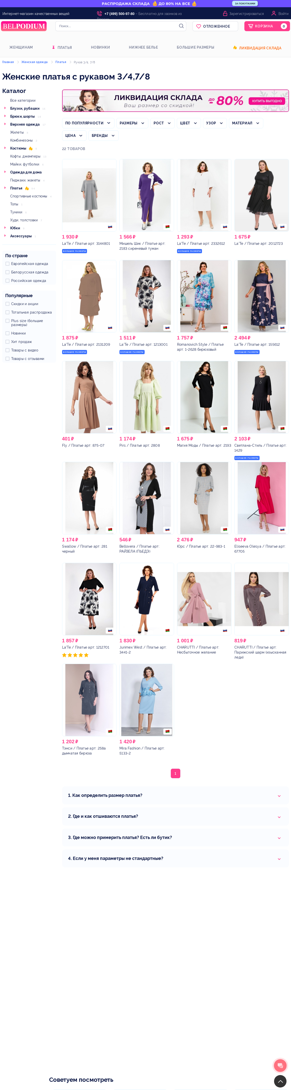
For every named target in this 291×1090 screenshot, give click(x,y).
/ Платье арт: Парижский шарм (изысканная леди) (260, 652)
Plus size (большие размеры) (27, 323)
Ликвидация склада (260, 48)
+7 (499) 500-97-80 (119, 14)
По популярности (84, 123)
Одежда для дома (26, 172)
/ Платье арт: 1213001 (143, 344)
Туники (16, 212)
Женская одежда (34, 62)
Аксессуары (21, 236)
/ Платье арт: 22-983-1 (201, 546)
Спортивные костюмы (28, 196)
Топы (14, 204)
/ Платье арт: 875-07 (83, 445)
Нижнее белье (143, 47)
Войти (284, 14)
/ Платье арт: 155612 (257, 344)
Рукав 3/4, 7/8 (84, 62)
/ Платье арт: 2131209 (86, 344)
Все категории (22, 100)
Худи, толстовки (24, 220)
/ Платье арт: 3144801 (86, 244)
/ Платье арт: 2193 (204, 445)
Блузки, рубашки (25, 108)
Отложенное (216, 26)
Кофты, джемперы (25, 156)
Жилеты (17, 132)
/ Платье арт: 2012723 (258, 244)
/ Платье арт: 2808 (139, 445)
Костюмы (18, 148)
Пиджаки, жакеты (25, 180)
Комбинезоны (21, 140)
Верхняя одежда (25, 124)
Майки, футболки (24, 164)
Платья (65, 48)
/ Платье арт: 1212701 (85, 647)
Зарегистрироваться (246, 14)
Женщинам (21, 47)
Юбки (15, 228)
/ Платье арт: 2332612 (201, 244)
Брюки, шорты (22, 116)
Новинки (100, 47)
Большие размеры (195, 47)
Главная (8, 62)
